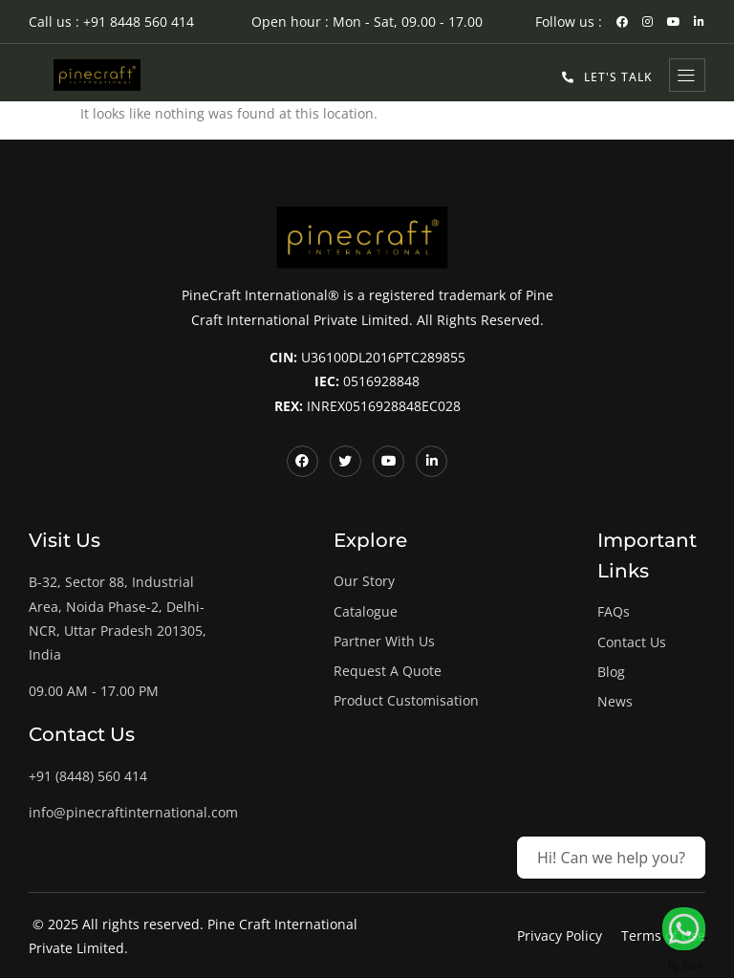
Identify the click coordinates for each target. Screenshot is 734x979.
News (615, 701)
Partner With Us (384, 641)
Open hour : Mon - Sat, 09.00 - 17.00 (367, 21)
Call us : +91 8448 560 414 (111, 21)
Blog (611, 672)
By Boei (685, 965)
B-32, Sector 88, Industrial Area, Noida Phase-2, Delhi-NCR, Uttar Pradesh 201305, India (117, 619)
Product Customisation (406, 700)
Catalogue (366, 611)
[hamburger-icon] (687, 75)
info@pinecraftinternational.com (133, 813)
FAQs (613, 612)
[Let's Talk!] (683, 928)
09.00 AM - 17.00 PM (94, 691)
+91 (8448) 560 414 (88, 777)
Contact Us (631, 642)
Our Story (364, 582)
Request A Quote (388, 671)
